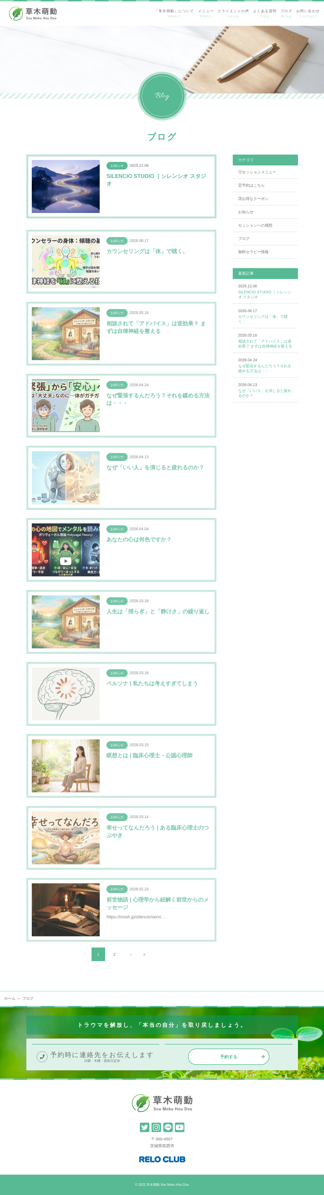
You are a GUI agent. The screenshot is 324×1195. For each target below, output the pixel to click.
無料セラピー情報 (253, 252)
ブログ (244, 238)
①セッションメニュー (257, 172)
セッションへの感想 (255, 225)
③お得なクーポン (253, 198)
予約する (228, 1057)
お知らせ (245, 212)
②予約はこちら (251, 185)
